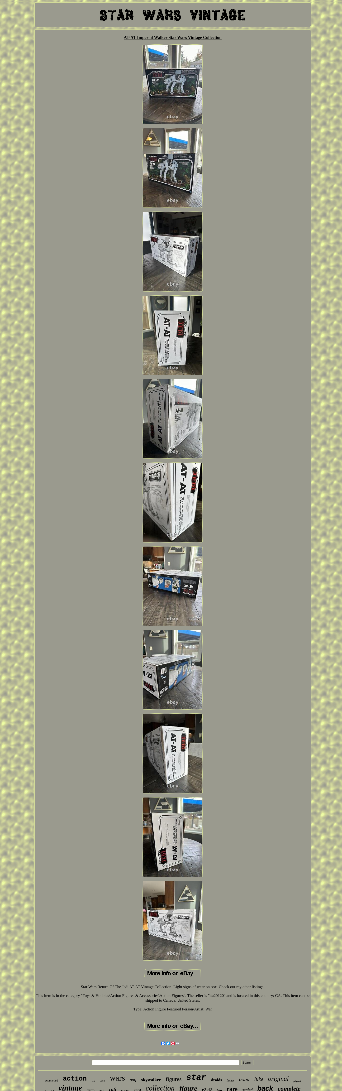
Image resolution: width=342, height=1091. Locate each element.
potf (133, 1079)
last (93, 1081)
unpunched (51, 1080)
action (75, 1078)
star (196, 1077)
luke (258, 1079)
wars (117, 1077)
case (102, 1080)
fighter (230, 1080)
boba (244, 1079)
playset (297, 1081)
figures (174, 1079)
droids (216, 1080)
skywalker (151, 1079)
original (278, 1078)
